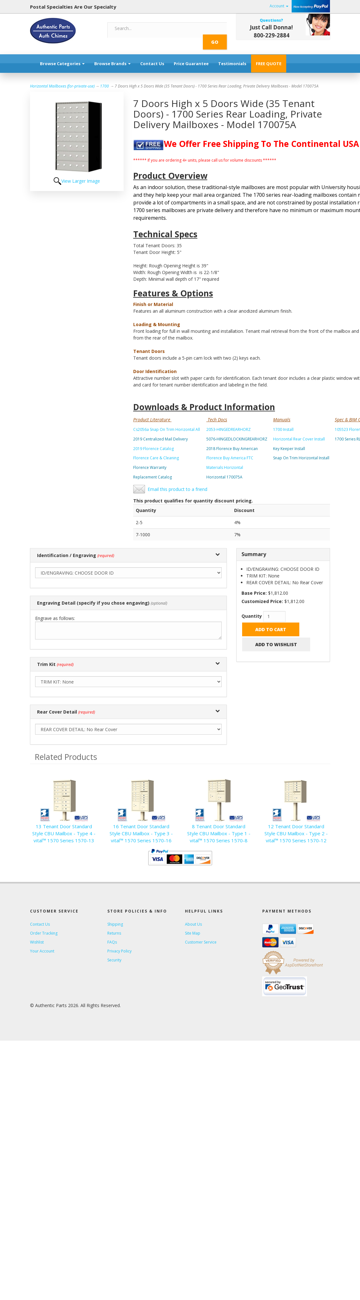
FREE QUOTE (268, 56)
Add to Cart (270, 622)
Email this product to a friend (177, 482)
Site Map (192, 926)
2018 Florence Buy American (232, 441)
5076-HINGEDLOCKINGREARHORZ (236, 432)
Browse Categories (62, 56)
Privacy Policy (119, 944)
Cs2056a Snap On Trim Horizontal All (166, 422)
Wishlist (37, 935)
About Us (193, 917)
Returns (114, 926)
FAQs (112, 935)
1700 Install (283, 422)
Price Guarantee (191, 56)
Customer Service (201, 935)
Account (279, 6)
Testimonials (232, 56)
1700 (104, 79)
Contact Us (152, 56)
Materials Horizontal (224, 460)
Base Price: (254, 586)
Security (114, 953)
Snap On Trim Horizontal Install (301, 451)
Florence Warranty (149, 460)
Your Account (42, 944)
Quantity (251, 609)
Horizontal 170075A (224, 470)
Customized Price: (262, 594)
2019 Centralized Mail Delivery (160, 432)
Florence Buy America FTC (229, 451)
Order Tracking (43, 926)
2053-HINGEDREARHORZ (228, 422)
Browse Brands (112, 56)
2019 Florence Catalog (153, 441)
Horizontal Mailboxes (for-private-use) (62, 79)
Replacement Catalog (152, 470)
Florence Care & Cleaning (156, 451)
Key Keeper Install (289, 441)
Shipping (115, 917)
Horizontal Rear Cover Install (299, 432)
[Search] (157, 28)
